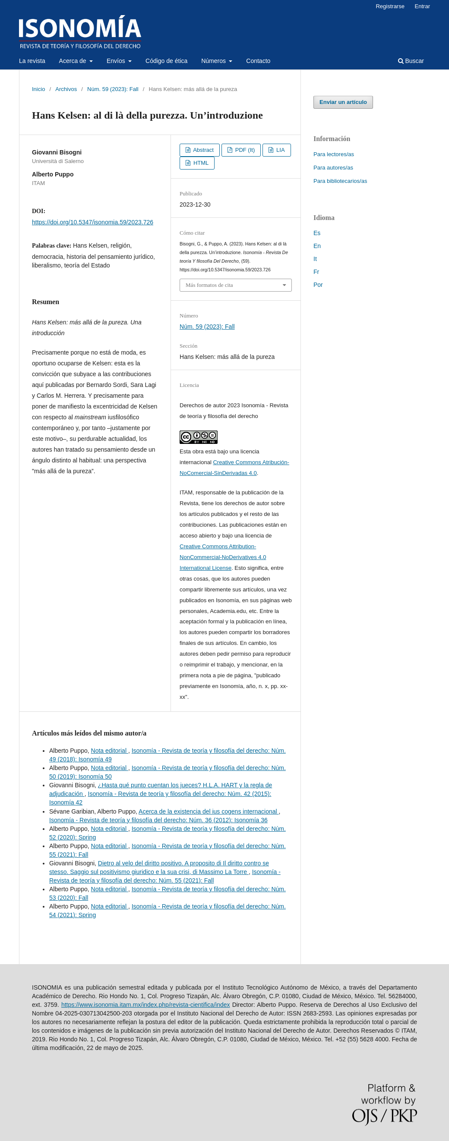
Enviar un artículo (343, 102)
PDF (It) (244, 150)
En (317, 245)
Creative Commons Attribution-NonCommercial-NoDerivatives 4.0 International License (223, 557)
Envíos (117, 60)
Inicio (38, 89)
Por (318, 284)
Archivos (66, 89)
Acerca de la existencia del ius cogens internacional (209, 811)
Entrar (422, 6)
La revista (32, 60)
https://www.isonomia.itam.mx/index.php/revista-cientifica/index (145, 1004)
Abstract (203, 150)
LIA (280, 150)
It (315, 258)
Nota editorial (109, 750)
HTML (200, 163)
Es (316, 232)
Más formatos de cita (209, 285)
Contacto (258, 60)
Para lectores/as (333, 154)
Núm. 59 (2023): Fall (113, 89)
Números (214, 60)
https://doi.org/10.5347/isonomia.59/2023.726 (92, 222)
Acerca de (73, 60)
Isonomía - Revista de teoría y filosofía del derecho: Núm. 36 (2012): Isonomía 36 (158, 820)
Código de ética (166, 60)
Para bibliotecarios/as (340, 181)
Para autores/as (333, 167)
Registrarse (390, 6)
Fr (316, 271)
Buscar (411, 60)
